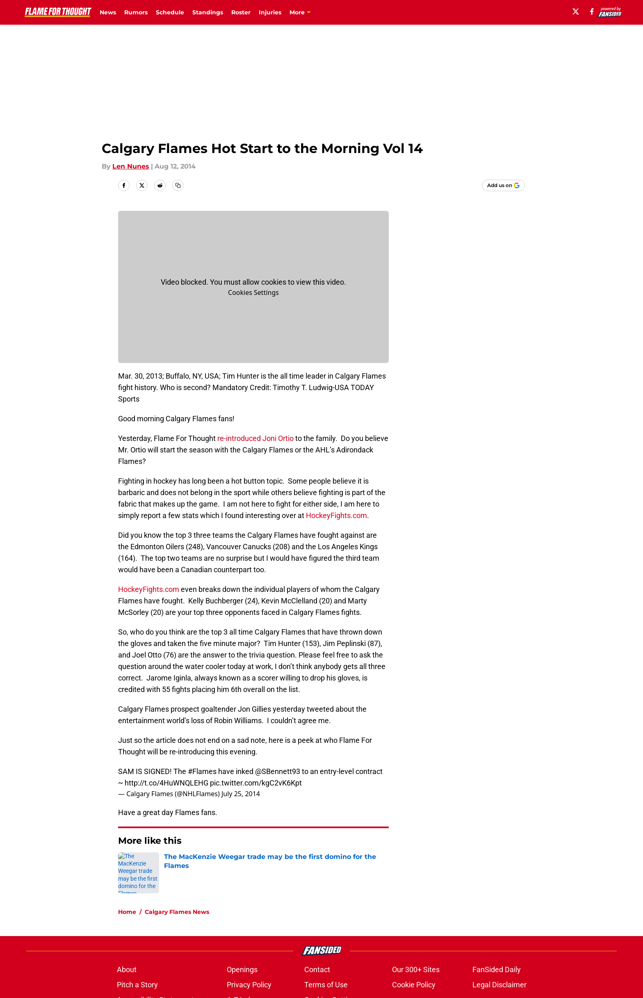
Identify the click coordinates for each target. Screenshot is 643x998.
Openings (242, 969)
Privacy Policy (249, 984)
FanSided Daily (496, 969)
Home (127, 912)
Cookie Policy (414, 984)
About (127, 969)
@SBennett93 (277, 771)
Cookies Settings (253, 292)
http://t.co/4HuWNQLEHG (166, 783)
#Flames (202, 771)
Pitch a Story (137, 984)
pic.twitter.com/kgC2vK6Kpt (256, 783)
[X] (575, 11)
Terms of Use (326, 984)
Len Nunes (130, 166)
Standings (207, 12)
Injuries (270, 12)
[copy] (178, 185)
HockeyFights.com (335, 515)
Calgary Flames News (177, 912)
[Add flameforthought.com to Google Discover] (503, 185)
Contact (317, 969)
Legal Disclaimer (499, 984)
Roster (241, 12)
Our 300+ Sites (416, 969)
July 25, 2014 (240, 793)
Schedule (170, 12)
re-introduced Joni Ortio (255, 438)
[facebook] (592, 11)
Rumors (136, 12)
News (108, 12)
